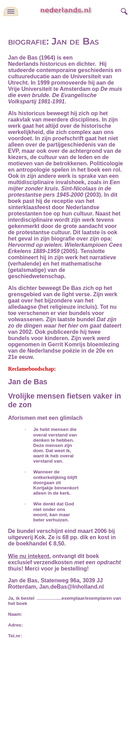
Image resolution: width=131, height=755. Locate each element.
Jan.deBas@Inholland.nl (71, 587)
